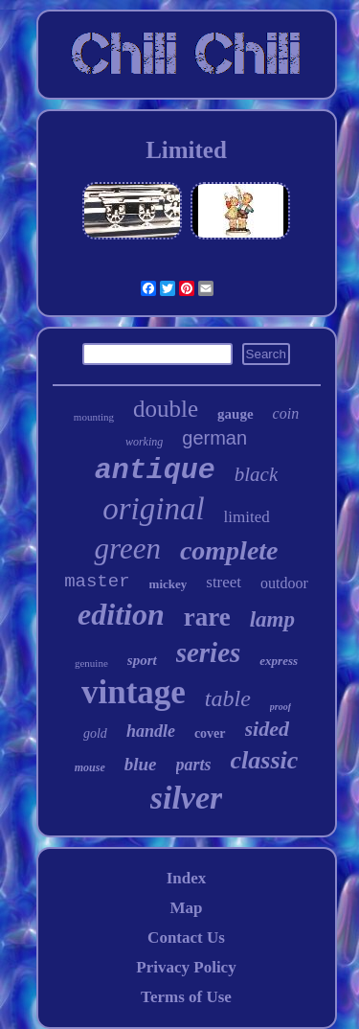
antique (155, 470)
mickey (168, 584)
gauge (235, 414)
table (228, 698)
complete (229, 550)
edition (121, 614)
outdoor (284, 583)
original (153, 509)
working (144, 441)
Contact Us (186, 937)
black (256, 474)
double (165, 409)
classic (265, 760)
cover (210, 733)
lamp (272, 619)
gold (95, 733)
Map (185, 908)
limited (247, 517)
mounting (94, 417)
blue (140, 764)
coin (286, 413)
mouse (90, 767)
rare (207, 617)
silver (186, 797)
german (214, 437)
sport (142, 660)
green (127, 548)
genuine (91, 663)
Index (187, 878)
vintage (133, 692)
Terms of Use (186, 997)
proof (280, 706)
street (223, 582)
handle (150, 731)
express (278, 660)
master (96, 581)
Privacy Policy (186, 967)
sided (267, 729)
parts (194, 764)
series (208, 652)
